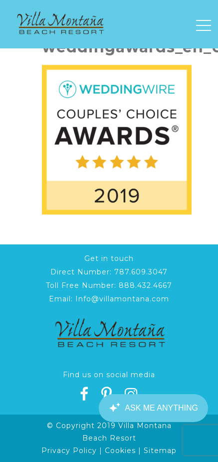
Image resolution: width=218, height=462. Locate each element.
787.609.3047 (141, 271)
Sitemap (160, 450)
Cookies (120, 450)
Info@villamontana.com (122, 298)
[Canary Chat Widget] (153, 408)
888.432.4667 (145, 285)
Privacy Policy (69, 450)
